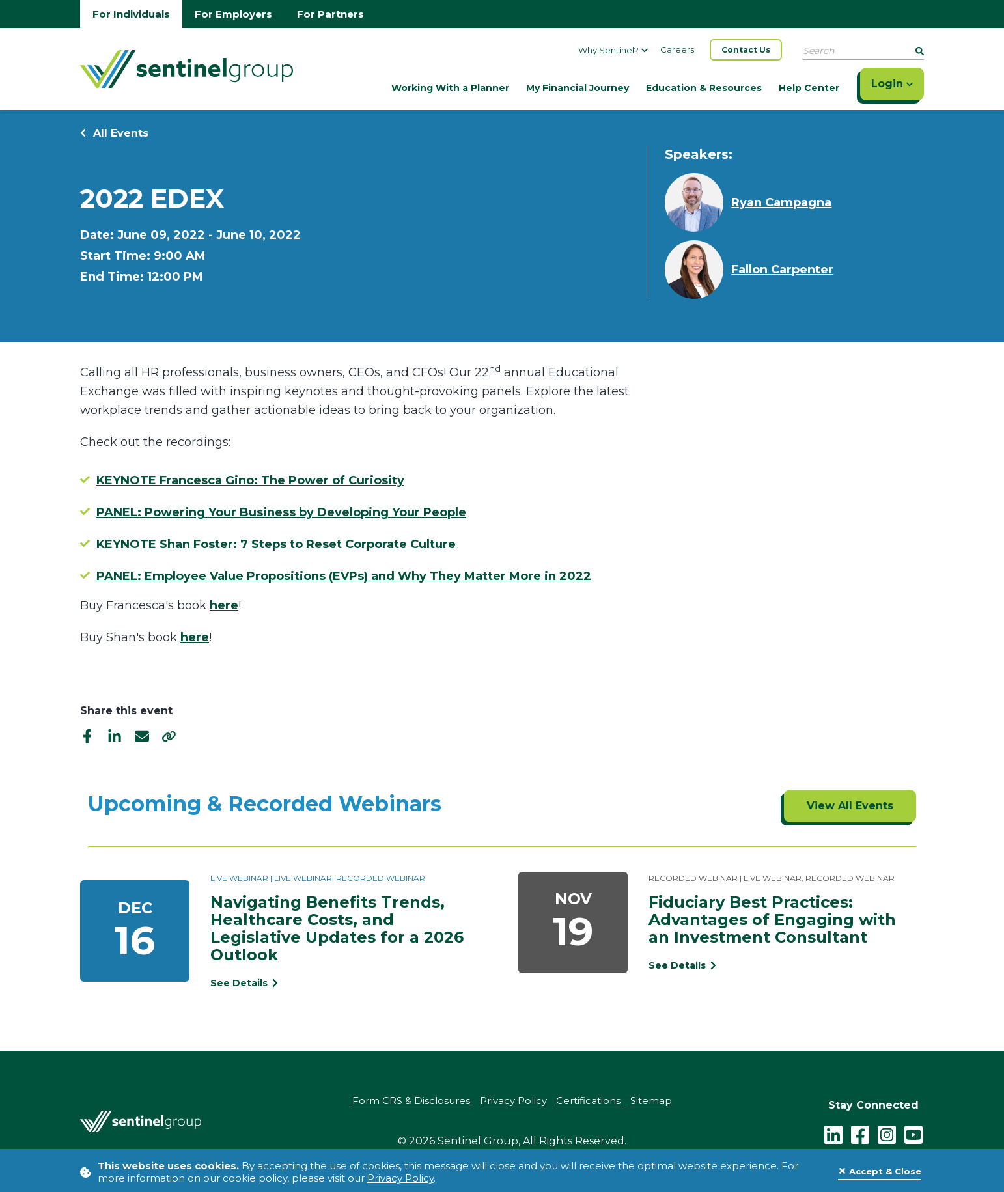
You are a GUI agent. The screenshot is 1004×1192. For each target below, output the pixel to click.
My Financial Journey (577, 88)
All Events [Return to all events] (114, 133)
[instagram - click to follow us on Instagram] (886, 1134)
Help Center (809, 88)
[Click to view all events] (850, 806)
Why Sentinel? (613, 50)
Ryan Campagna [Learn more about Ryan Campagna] (781, 202)
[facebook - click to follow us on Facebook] (860, 1134)
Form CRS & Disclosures (411, 1101)
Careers (677, 49)
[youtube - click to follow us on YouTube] (913, 1134)
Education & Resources (704, 88)
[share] (169, 736)
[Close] (879, 1171)
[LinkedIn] (833, 1134)
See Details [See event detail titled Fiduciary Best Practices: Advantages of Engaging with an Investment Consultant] (682, 965)
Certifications (589, 1101)
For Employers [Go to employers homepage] (233, 14)
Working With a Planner (450, 88)
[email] (142, 735)
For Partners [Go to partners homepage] (330, 14)
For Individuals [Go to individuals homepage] (131, 14)
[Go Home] (186, 68)
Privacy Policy (400, 1178)
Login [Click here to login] (892, 83)
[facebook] (87, 735)
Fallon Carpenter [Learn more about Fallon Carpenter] (782, 269)
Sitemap (652, 1101)
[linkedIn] (114, 735)
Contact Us (745, 50)
